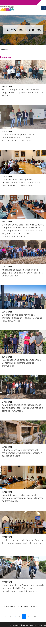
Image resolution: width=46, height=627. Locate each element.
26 (36, 616)
